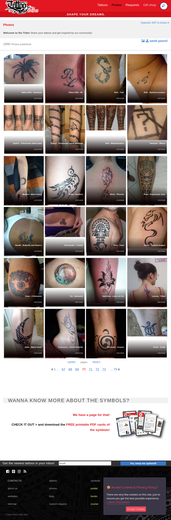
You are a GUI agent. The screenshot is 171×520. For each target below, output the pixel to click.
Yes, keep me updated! (143, 463)
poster (94, 488)
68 (70, 369)
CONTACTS (15, 480)
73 (104, 369)
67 (63, 369)
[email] (85, 463)
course (94, 503)
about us (13, 488)
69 (77, 369)
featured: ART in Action (155, 22)
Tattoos (102, 5)
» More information (118, 502)
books (94, 496)
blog (51, 496)
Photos (117, 5)
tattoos (53, 480)
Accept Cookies (136, 509)
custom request (58, 503)
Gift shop (149, 5)
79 (117, 369)
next (96, 362)
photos (53, 488)
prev (71, 362)
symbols (95, 480)
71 (90, 369)
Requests (132, 5)
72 (97, 369)
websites (13, 496)
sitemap (12, 503)
